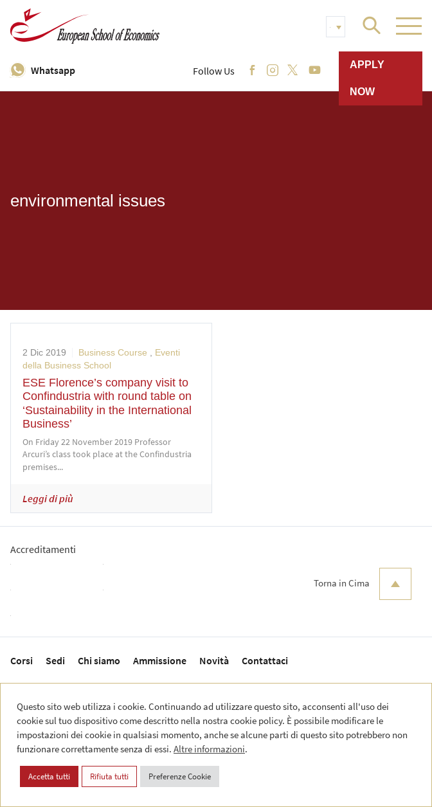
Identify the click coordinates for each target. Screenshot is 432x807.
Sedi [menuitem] (55, 660)
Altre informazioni (209, 749)
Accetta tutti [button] (49, 776)
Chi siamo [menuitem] (99, 660)
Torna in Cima (362, 584)
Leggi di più (47, 498)
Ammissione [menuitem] (159, 660)
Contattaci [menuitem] (265, 660)
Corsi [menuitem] (21, 660)
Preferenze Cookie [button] (179, 776)
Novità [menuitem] (214, 660)
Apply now (367, 78)
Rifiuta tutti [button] (109, 776)
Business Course (112, 352)
